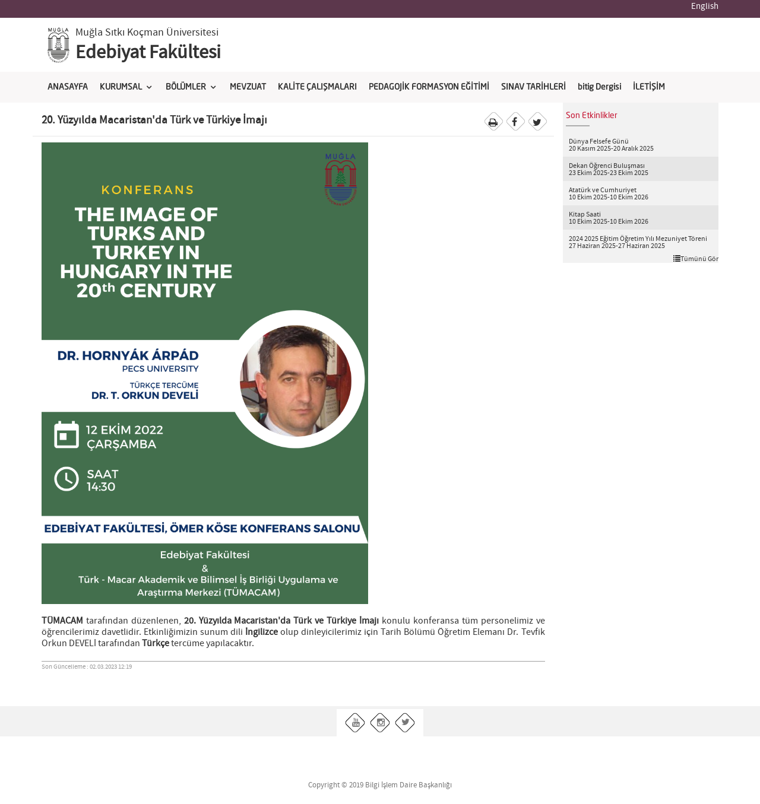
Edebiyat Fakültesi (148, 52)
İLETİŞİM (649, 87)
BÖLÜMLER (186, 87)
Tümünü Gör (695, 259)
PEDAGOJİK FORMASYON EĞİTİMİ (429, 87)
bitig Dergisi (599, 87)
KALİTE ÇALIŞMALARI (317, 87)
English (704, 6)
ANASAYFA (68, 87)
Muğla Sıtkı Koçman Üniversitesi (146, 33)
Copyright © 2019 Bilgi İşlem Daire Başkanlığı (380, 785)
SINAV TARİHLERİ (533, 87)
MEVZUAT (248, 87)
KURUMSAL (121, 87)
